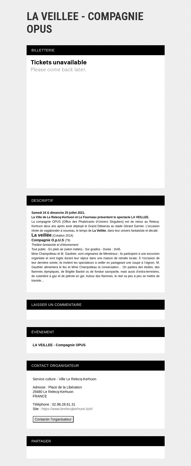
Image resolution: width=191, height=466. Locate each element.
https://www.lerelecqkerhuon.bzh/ (67, 409)
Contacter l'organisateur (53, 419)
